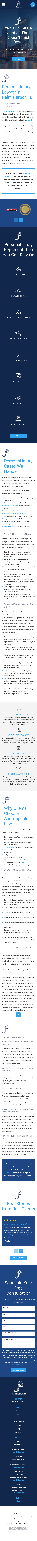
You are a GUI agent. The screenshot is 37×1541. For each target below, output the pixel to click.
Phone (5, 1320)
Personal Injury (18, 1418)
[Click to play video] (18, 1015)
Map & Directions (18, 1452)
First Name (6, 1307)
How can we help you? (10, 1339)
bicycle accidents (19, 511)
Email (4, 1326)
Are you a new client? (10, 1333)
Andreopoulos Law (10, 111)
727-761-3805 (18, 1401)
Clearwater (27, 860)
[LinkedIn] (18, 1501)
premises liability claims (19, 513)
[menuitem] (9, 1523)
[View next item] (21, 220)
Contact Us (18, 59)
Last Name (6, 1314)
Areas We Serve (18, 1421)
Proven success (9, 847)
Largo (23, 862)
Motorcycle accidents (11, 506)
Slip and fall (7, 513)
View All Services (18, 436)
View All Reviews (18, 1258)
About (18, 1414)
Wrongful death (9, 526)
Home (18, 1411)
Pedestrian (7, 511)
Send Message (18, 1370)
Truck (6, 503)
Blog (18, 1429)
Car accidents (8, 498)
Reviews (18, 1425)
